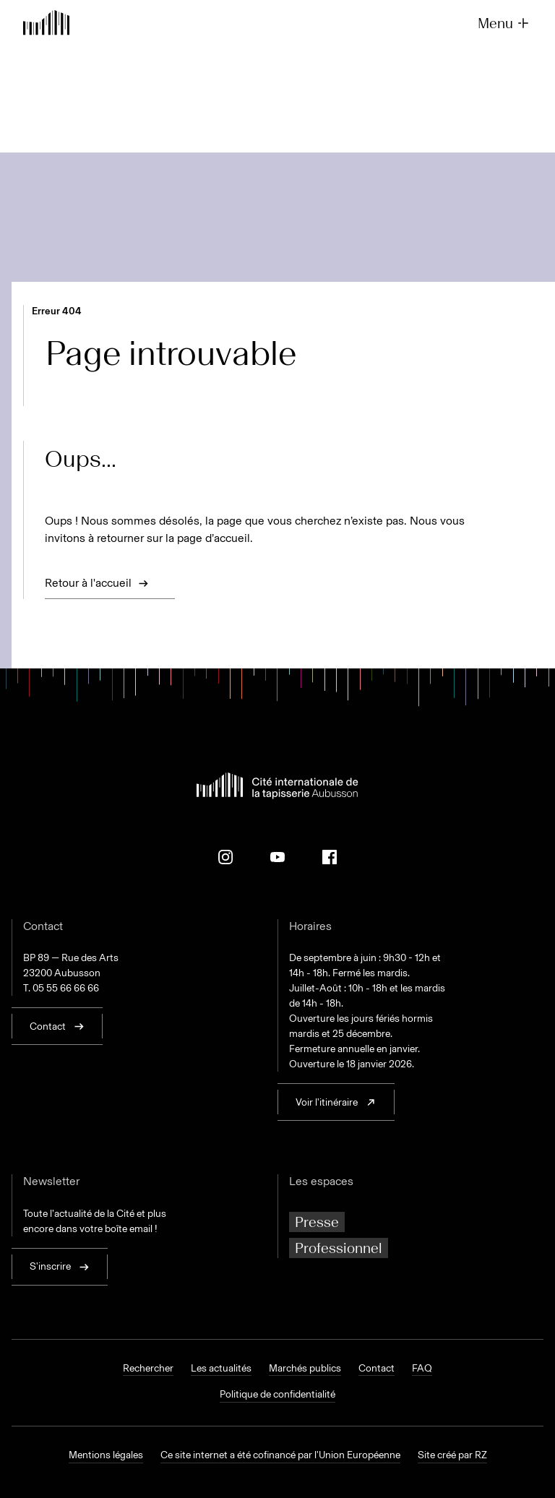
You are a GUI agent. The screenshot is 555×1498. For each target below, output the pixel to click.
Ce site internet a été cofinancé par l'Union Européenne (280, 1455)
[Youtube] (277, 857)
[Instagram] (225, 857)
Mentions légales (106, 1455)
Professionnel (338, 1248)
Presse (317, 1222)
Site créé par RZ (452, 1455)
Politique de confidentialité (277, 1394)
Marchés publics (305, 1368)
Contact (376, 1368)
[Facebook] (329, 857)
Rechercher (148, 1368)
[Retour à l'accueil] (46, 24)
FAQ (422, 1368)
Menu (505, 23)
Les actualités (221, 1368)
